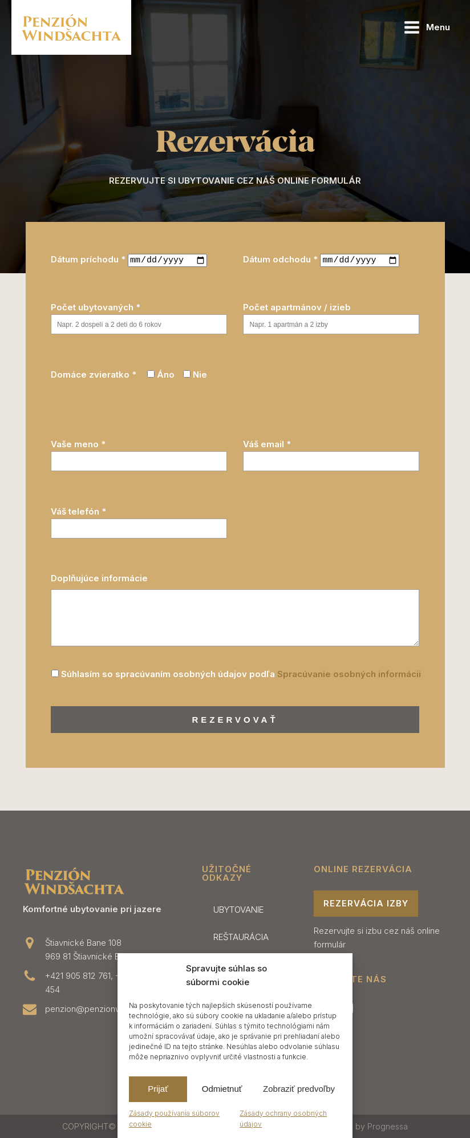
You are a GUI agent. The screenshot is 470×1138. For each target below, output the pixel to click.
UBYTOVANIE (238, 909)
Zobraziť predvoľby (299, 1089)
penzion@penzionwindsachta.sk (107, 1008)
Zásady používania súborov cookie (174, 1118)
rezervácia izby (365, 902)
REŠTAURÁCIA (241, 936)
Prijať (158, 1089)
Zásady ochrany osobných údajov (283, 1118)
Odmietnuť (222, 1089)
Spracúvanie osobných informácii (349, 672)
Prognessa (387, 1126)
